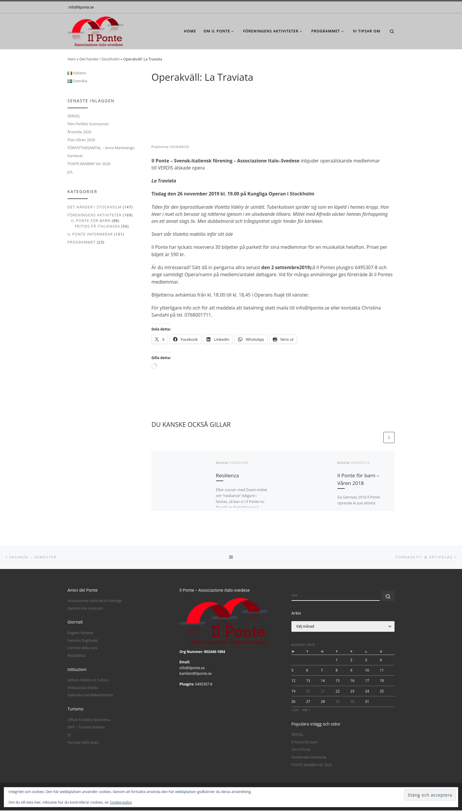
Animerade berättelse (308, 757)
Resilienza (227, 475)
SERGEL (73, 116)
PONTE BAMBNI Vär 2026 (88, 163)
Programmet (81, 242)
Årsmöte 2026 (79, 131)
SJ (68, 735)
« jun (295, 710)
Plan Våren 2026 (81, 139)
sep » (306, 710)
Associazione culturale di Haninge (94, 601)
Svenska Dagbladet (82, 641)
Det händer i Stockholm (99, 59)
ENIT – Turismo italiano (86, 727)
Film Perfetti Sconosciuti (87, 123)
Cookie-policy (121, 802)
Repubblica (76, 656)
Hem (71, 59)
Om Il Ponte (301, 750)
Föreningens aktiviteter (94, 215)
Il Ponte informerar (90, 234)
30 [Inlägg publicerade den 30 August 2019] (352, 702)
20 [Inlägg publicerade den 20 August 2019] (308, 691)
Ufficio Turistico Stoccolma (88, 720)
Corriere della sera (82, 648)
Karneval (74, 155)
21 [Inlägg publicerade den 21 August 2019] (323, 691)
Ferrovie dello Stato (83, 743)
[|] (95, 30)
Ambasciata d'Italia (82, 688)
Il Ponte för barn (90, 220)
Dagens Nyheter (80, 633)
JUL (70, 172)
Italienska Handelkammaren (90, 695)
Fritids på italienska (97, 226)
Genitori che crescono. (85, 608)
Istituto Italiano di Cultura (88, 680)
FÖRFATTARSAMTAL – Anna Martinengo (101, 147)
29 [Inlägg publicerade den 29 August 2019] (338, 702)
